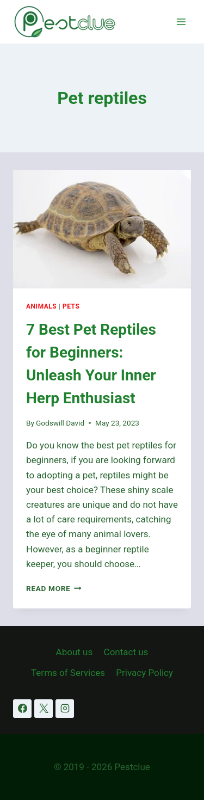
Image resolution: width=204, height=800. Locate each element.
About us (74, 652)
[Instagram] (64, 708)
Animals (41, 306)
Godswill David (60, 423)
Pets (71, 306)
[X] (43, 708)
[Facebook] (22, 708)
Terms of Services (68, 672)
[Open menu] (181, 21)
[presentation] (102, 229)
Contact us (126, 652)
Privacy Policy (144, 672)
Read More (54, 588)
